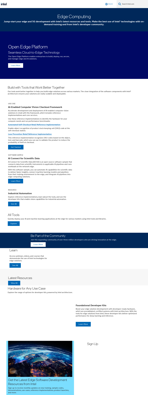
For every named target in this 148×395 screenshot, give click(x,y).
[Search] (119, 4)
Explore (14, 223)
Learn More (15, 65)
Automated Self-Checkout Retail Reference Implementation (34, 124)
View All (14, 283)
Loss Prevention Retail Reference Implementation (30, 134)
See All (14, 204)
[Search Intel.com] (134, 4)
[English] (109, 4)
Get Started (16, 147)
